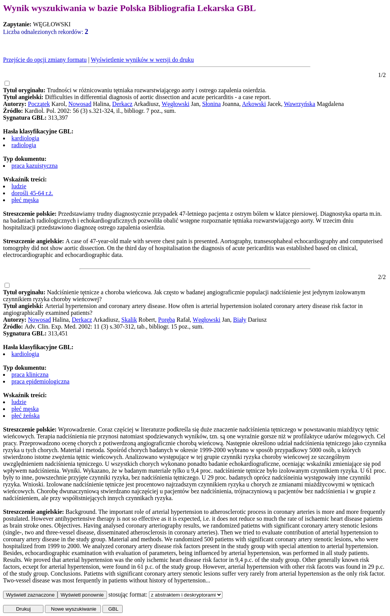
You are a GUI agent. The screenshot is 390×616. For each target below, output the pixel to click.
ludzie (18, 186)
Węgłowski (175, 104)
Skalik (129, 319)
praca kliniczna (29, 374)
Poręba (166, 319)
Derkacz (122, 104)
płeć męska (25, 200)
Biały (239, 319)
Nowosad (80, 104)
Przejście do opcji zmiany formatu (44, 59)
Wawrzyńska (299, 104)
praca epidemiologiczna (40, 381)
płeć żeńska (25, 415)
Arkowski (254, 104)
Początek (39, 104)
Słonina (211, 104)
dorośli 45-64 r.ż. (32, 193)
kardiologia (25, 138)
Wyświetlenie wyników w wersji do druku (142, 59)
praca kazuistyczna (34, 165)
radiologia (23, 145)
